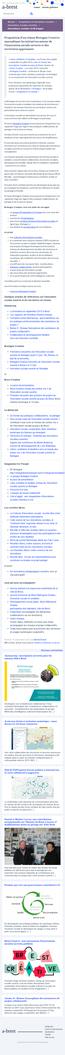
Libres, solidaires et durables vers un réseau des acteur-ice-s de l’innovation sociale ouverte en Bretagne (34, 452)
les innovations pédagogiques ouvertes (29, 571)
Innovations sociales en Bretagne (25, 28)
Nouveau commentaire (52, 650)
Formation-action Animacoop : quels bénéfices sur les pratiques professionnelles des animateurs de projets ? (34, 321)
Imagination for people (27, 92)
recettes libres (29, 227)
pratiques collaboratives (21, 267)
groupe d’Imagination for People (27, 212)
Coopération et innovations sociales (36, 22)
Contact (37, 7)
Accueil (11, 22)
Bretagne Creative (18, 71)
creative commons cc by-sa (46, 643)
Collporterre (16, 612)
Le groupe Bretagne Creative (24, 476)
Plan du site (49, 1037)
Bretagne (37, 89)
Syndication (49, 1032)
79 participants (27, 218)
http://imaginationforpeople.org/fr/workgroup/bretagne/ (37, 473)
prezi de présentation (23, 385)
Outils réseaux (17, 618)
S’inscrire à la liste (19, 489)
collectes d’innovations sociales (28, 237)
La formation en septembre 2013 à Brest (30, 311)
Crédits (48, 1034)
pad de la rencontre (19, 358)
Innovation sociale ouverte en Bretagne (29, 368)
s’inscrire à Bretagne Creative (23, 291)
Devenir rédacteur (50, 7)
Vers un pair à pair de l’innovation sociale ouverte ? (35, 419)
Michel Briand (40, 640)
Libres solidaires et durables (22, 59)
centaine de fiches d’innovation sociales (37, 221)
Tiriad (12, 628)
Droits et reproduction (54, 1029)
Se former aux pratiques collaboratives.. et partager (35, 415)
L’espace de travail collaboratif (25, 493)
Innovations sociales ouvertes (22, 25)
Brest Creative (17, 68)
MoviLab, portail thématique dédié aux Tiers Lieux (34, 540)
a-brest (9, 7)
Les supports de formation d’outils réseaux (31, 314)
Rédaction (49, 1026)
